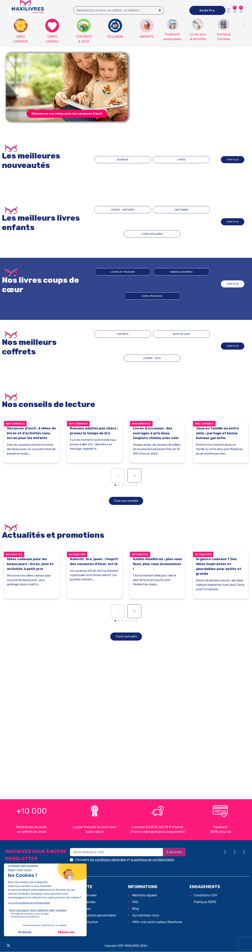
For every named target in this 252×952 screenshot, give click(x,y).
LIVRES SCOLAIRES (186, 221)
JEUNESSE (134, 159)
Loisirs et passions (118, 283)
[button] (241, 10)
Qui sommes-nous (145, 915)
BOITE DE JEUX (152, 345)
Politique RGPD (205, 902)
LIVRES (169, 159)
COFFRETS (117, 345)
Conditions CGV (205, 895)
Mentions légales (144, 895)
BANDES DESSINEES (152, 283)
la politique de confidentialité (152, 860)
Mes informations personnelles (93, 915)
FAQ (135, 902)
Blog (135, 909)
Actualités (14, 554)
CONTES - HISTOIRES (117, 221)
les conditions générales (108, 860)
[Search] (160, 10)
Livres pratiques (186, 283)
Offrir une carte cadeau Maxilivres (157, 922)
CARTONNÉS (152, 221)
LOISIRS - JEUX (186, 345)
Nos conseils (15, 423)
